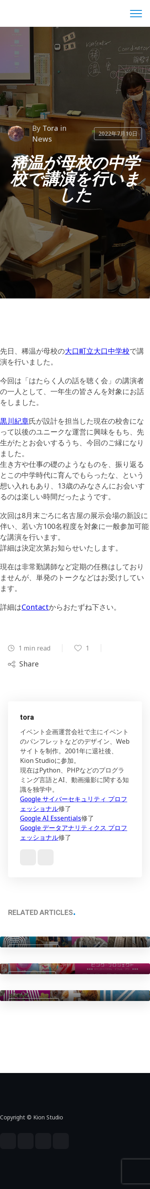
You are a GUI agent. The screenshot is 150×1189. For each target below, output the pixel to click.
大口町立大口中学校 (97, 351)
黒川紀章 (14, 421)
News (42, 139)
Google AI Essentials (50, 818)
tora (50, 128)
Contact (35, 607)
